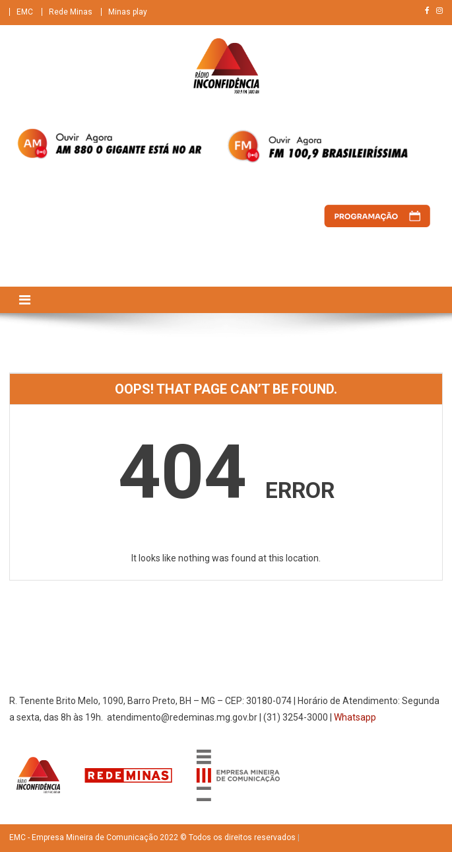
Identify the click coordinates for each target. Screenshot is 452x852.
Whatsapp (355, 717)
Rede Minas (70, 12)
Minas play (127, 12)
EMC (24, 12)
